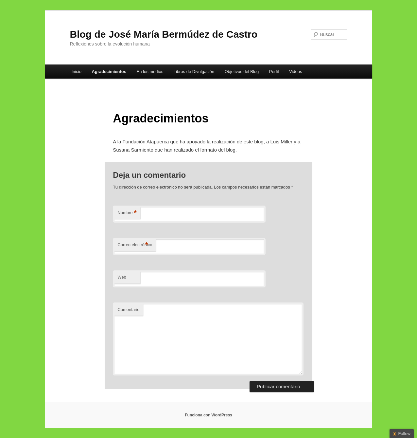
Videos (295, 71)
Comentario (128, 309)
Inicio (76, 71)
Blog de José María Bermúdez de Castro (164, 34)
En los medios (150, 71)
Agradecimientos (109, 71)
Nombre (127, 213)
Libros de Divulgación (194, 71)
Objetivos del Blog (241, 71)
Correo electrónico (134, 245)
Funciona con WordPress (208, 415)
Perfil (274, 71)
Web (121, 277)
